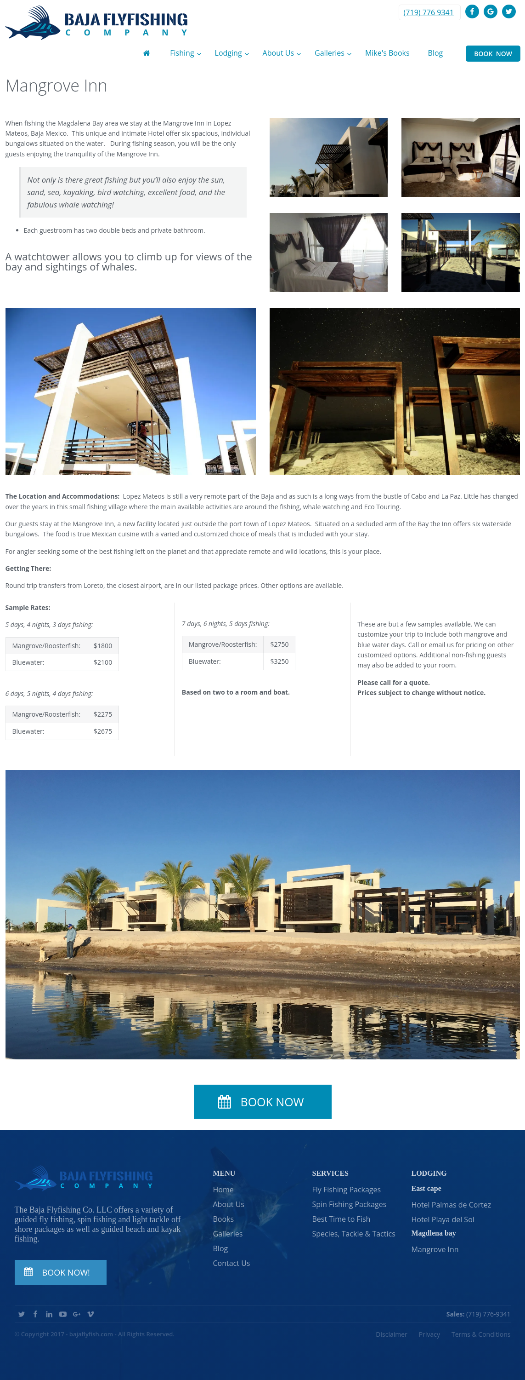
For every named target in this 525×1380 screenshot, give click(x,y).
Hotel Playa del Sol (442, 1219)
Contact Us (231, 1263)
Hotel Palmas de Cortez (451, 1205)
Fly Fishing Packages (346, 1189)
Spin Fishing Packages (349, 1204)
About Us (229, 1204)
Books (223, 1219)
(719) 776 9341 (429, 12)
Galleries (228, 1234)
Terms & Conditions (481, 1334)
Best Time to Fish (341, 1219)
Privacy (429, 1334)
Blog (220, 1248)
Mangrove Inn (434, 1249)
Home (223, 1189)
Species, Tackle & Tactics (353, 1234)
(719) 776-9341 (478, 1314)
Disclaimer (391, 1334)
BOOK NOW (493, 53)
